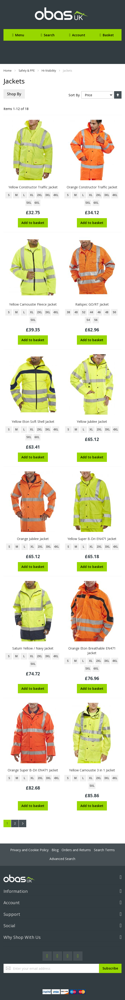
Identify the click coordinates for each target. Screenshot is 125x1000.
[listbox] (33, 199)
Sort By (74, 95)
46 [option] (99, 312)
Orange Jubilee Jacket (33, 539)
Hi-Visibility (49, 71)
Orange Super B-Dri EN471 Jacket (33, 770)
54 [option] (88, 320)
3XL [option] (47, 195)
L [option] (24, 195)
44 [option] (91, 312)
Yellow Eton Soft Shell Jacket (33, 421)
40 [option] (76, 312)
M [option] (16, 195)
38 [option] (68, 312)
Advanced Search (62, 859)
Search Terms (104, 850)
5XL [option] (28, 203)
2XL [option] (39, 195)
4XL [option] (55, 195)
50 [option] (114, 312)
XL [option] (31, 195)
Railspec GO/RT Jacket (92, 304)
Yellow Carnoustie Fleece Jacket (33, 304)
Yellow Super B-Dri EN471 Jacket (91, 539)
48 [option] (106, 312)
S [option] (9, 195)
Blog (55, 850)
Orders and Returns (76, 850)
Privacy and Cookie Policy (29, 850)
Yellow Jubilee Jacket (92, 421)
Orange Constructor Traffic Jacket (92, 187)
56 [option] (95, 320)
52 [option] (83, 312)
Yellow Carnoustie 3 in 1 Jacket (92, 770)
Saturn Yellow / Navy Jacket (32, 648)
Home (7, 71)
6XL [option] (36, 203)
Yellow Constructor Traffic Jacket (33, 187)
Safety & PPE (27, 71)
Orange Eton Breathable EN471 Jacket (92, 650)
